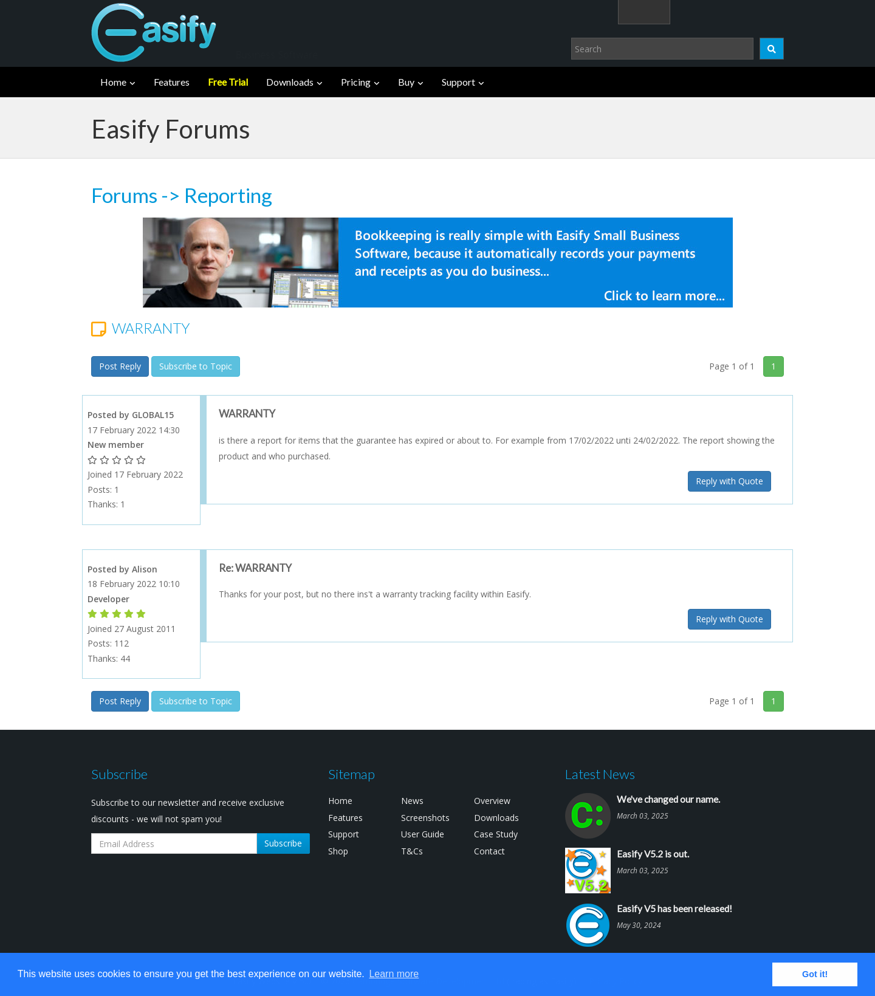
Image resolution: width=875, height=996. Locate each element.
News (412, 800)
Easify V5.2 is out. (653, 853)
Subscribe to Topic (195, 366)
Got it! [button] (815, 974)
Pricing (356, 82)
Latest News (600, 774)
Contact (489, 851)
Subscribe (283, 843)
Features (172, 82)
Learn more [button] (394, 974)
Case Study (496, 834)
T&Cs (412, 851)
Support (458, 82)
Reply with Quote (729, 481)
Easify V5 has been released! (674, 908)
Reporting (228, 195)
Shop (338, 851)
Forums (124, 195)
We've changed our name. (668, 799)
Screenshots (425, 817)
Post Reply (120, 366)
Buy (406, 82)
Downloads (290, 82)
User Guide (422, 834)
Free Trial (228, 82)
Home (113, 82)
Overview (492, 800)
